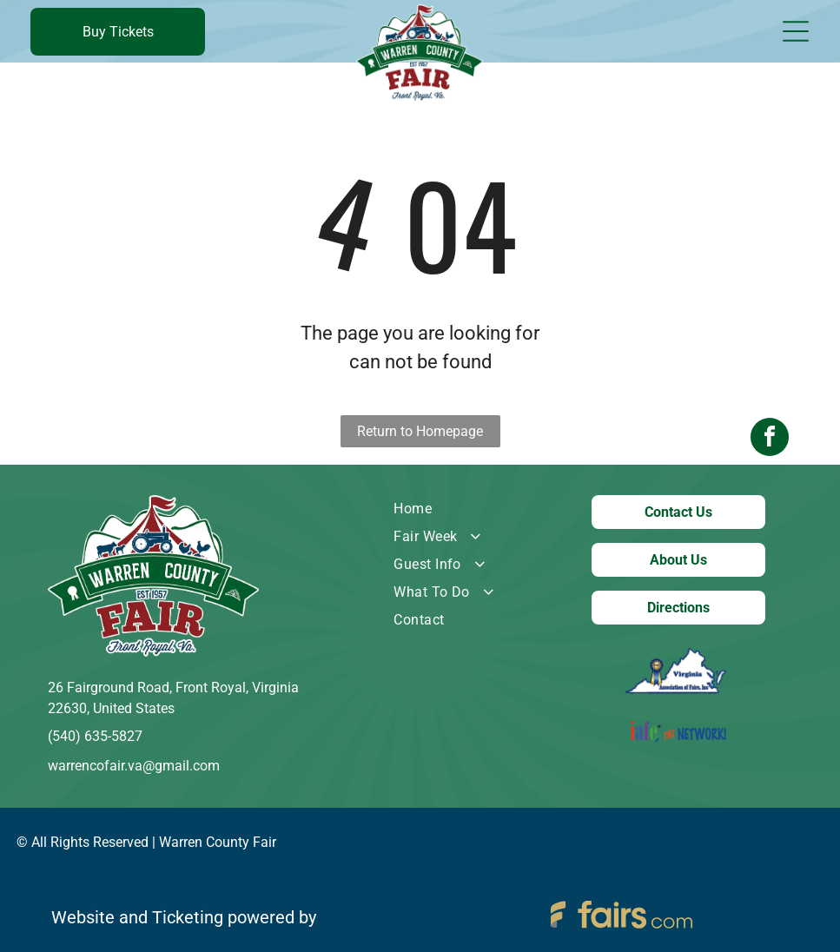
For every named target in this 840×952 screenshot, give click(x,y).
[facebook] (770, 476)
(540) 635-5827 (95, 736)
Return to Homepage (420, 431)
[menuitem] (465, 509)
